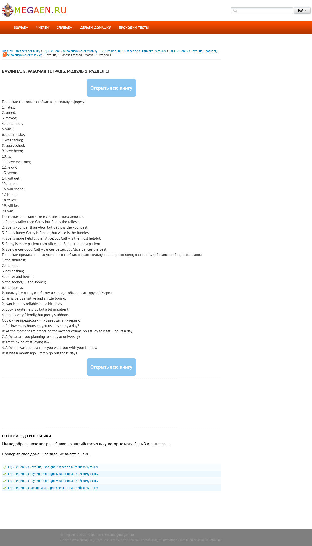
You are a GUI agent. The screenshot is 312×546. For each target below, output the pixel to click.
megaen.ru (71, 535)
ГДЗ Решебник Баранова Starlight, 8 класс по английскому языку (53, 488)
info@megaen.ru (122, 535)
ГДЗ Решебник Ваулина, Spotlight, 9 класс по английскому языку (53, 481)
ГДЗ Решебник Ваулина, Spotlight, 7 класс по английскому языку (53, 467)
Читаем (42, 27)
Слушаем (64, 27)
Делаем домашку (95, 27)
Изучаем (21, 27)
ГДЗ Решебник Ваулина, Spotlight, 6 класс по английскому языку (53, 474)
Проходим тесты (134, 27)
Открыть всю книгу (111, 88)
